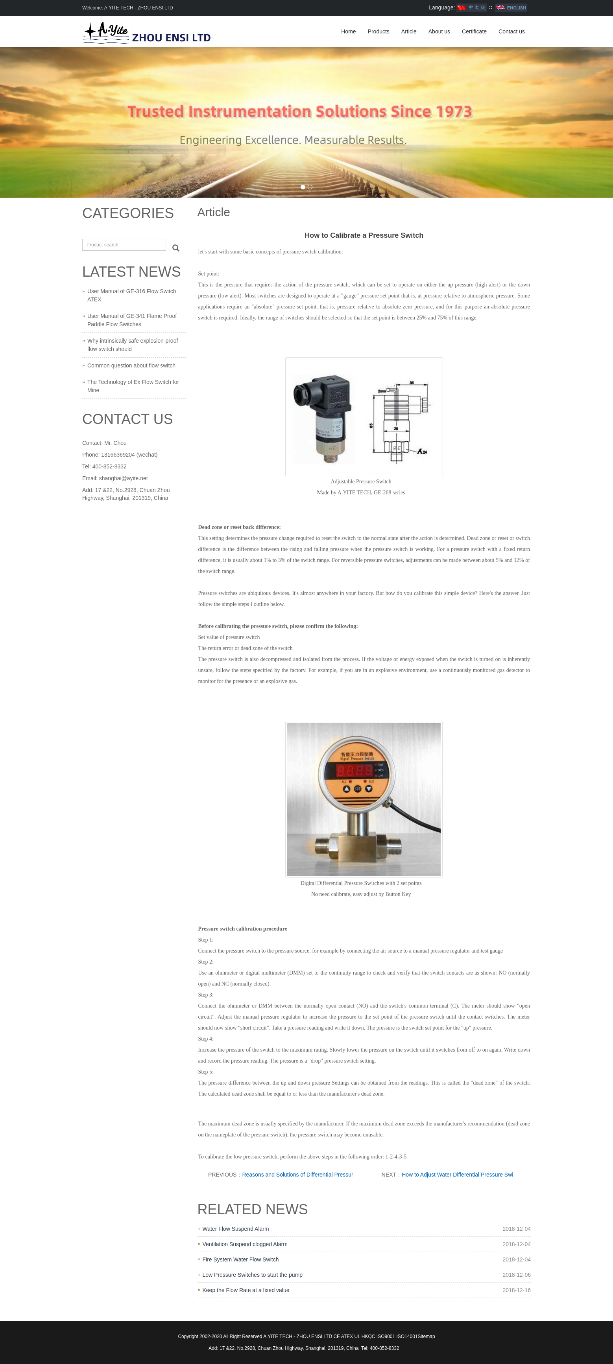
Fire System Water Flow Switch (241, 1259)
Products (379, 31)
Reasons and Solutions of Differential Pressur (297, 1174)
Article (409, 31)
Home (348, 31)
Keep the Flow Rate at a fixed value (246, 1290)
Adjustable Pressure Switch (361, 482)
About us (439, 31)
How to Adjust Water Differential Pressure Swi (457, 1174)
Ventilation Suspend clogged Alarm (245, 1244)
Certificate (474, 31)
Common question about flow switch (131, 365)
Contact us (512, 31)
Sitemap (426, 1336)
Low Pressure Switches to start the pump (253, 1275)
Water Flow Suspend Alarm (236, 1229)
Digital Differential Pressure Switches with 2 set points (361, 883)
